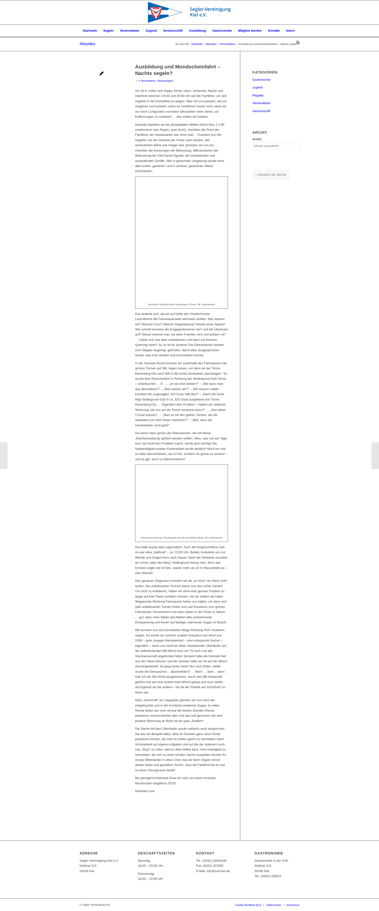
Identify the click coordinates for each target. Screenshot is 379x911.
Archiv (256, 139)
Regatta (257, 95)
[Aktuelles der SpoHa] (271, 174)
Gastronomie (261, 79)
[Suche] (296, 43)
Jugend (257, 87)
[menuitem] (90, 31)
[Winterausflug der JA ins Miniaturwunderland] (3, 455)
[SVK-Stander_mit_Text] (189, 12)
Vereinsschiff (261, 111)
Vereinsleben (148, 80)
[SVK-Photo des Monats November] (375, 455)
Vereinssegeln (165, 80)
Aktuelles (87, 44)
